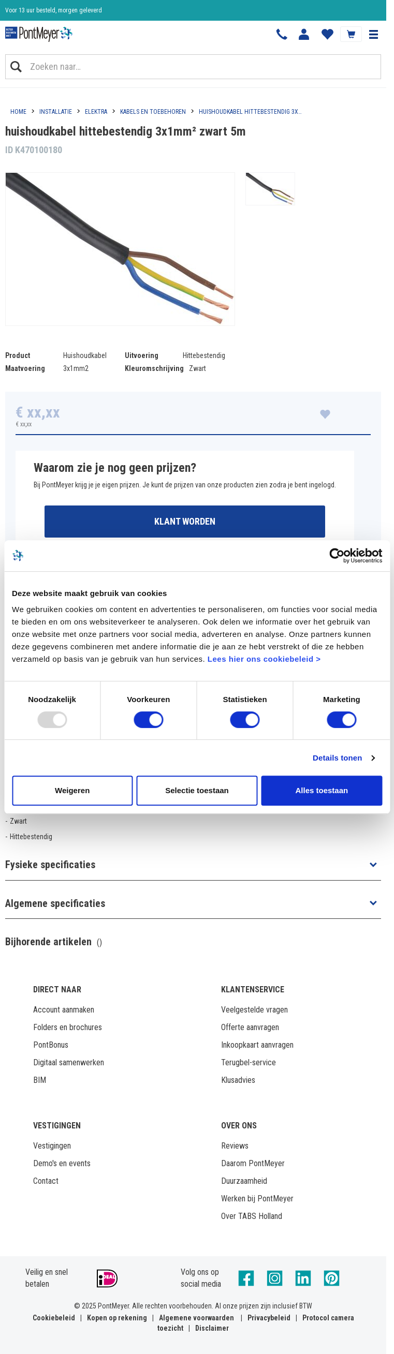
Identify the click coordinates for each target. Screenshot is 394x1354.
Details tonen (337, 757)
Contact (46, 1181)
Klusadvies (238, 1080)
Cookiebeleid (54, 1318)
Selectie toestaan (197, 790)
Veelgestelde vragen (254, 1010)
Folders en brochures (67, 1027)
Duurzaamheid (244, 1181)
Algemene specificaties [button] (55, 903)
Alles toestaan (321, 790)
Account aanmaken (63, 1010)
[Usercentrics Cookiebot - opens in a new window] (336, 555)
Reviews (235, 1146)
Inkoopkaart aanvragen (257, 1045)
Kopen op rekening (117, 1318)
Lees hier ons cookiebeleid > (264, 658)
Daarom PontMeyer (253, 1163)
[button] (373, 34)
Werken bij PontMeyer (257, 1198)
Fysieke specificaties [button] (50, 864)
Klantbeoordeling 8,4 (31, 13)
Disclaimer (212, 1328)
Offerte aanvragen (250, 1027)
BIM (39, 1080)
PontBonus (50, 1045)
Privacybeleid (268, 1318)
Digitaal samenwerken (68, 1062)
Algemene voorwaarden (196, 1318)
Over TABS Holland (251, 1216)
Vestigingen (52, 1146)
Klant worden (184, 521)
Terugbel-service (248, 1062)
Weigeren (72, 790)
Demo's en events (62, 1163)
